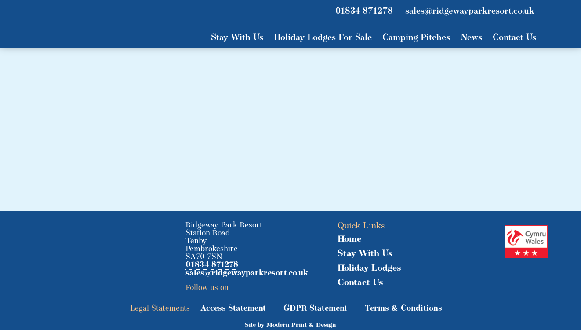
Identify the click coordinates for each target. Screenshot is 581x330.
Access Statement (233, 308)
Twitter (239, 285)
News (471, 37)
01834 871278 (364, 11)
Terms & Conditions (403, 308)
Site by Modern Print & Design (290, 325)
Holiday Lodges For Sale (323, 37)
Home (349, 239)
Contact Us (514, 37)
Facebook (254, 285)
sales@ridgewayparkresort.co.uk (469, 11)
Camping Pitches (416, 37)
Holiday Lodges (369, 268)
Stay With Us (237, 37)
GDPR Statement (315, 308)
